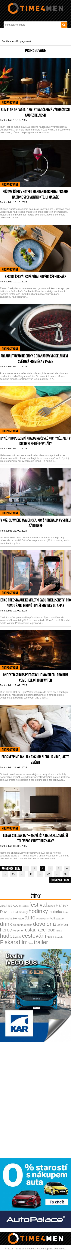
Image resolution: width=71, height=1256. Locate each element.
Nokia (50, 936)
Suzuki (59, 936)
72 (48, 874)
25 (13, 874)
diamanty (22, 912)
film (23, 942)
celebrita (18, 924)
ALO (15, 905)
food (51, 929)
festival (38, 905)
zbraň (3, 905)
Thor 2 (59, 931)
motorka (55, 912)
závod (51, 905)
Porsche (17, 930)
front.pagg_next (60, 879)
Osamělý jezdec (42, 919)
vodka (8, 918)
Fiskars (9, 942)
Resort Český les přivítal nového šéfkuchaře (35, 276)
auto (29, 917)
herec (6, 929)
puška (18, 937)
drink (6, 924)
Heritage (18, 918)
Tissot (30, 943)
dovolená (44, 924)
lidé (10, 905)
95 (65, 874)
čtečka (28, 924)
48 (31, 874)
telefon (62, 924)
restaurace (34, 929)
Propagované (23, 41)
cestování (34, 936)
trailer (41, 942)
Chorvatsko (24, 906)
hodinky (38, 911)
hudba (8, 936)
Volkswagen (57, 918)
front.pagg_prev (11, 868)
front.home (8, 41)
